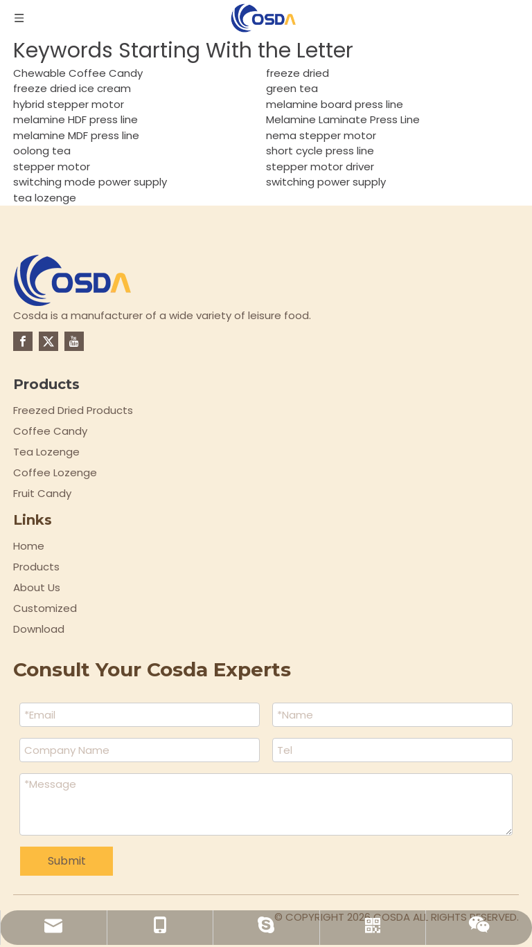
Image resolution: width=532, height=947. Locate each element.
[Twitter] (48, 341)
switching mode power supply (90, 181)
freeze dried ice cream (72, 88)
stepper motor (51, 166)
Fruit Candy (42, 493)
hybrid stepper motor (68, 104)
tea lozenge (44, 197)
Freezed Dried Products (73, 410)
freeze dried (297, 73)
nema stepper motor (321, 135)
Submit (67, 861)
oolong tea (42, 150)
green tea (292, 88)
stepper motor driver (320, 166)
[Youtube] (74, 341)
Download (38, 629)
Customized (45, 608)
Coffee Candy (50, 431)
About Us (36, 587)
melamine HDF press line (75, 119)
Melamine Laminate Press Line (343, 119)
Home (28, 546)
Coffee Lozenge (55, 472)
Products (36, 566)
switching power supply (326, 181)
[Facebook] (23, 341)
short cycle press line (320, 150)
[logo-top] (72, 280)
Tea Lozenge (46, 451)
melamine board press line (334, 104)
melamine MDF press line (76, 135)
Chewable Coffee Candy (78, 73)
